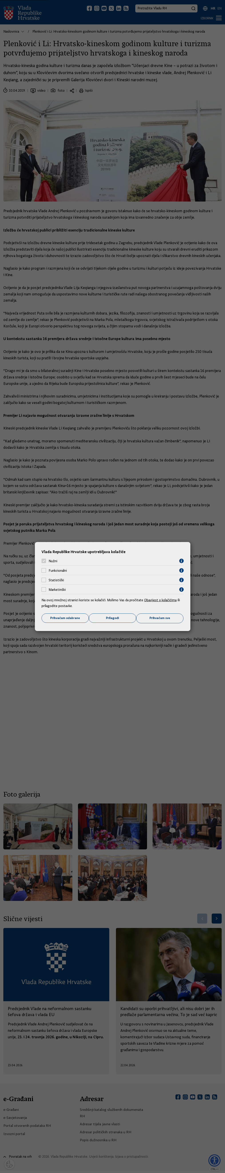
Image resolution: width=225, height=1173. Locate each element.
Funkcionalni (58, 570)
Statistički (56, 580)
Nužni (53, 561)
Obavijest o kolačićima (160, 600)
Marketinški (57, 589)
